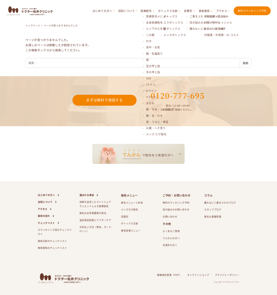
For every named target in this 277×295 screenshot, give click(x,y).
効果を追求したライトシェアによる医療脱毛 (95, 204)
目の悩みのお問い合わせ (176, 209)
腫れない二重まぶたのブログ (220, 202)
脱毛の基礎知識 (212, 216)
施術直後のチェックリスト (52, 248)
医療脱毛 (146, 10)
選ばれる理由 (86, 195)
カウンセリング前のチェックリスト (55, 232)
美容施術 (204, 10)
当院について (126, 10)
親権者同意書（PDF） (169, 275)
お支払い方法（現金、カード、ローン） (96, 229)
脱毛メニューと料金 (132, 202)
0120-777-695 (178, 95)
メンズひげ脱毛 (129, 209)
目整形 (188, 10)
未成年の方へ (170, 245)
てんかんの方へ (171, 238)
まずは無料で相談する (104, 100)
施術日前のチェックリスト (52, 241)
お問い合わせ (170, 216)
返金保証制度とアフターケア (95, 220)
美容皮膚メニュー (130, 230)
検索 (245, 63)
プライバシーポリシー (227, 275)
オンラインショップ (198, 275)
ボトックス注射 (168, 10)
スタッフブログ (212, 209)
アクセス (221, 10)
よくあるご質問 (171, 231)
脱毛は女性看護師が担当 (92, 213)
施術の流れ (44, 216)
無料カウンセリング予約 (252, 10)
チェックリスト (46, 223)
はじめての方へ (102, 10)
